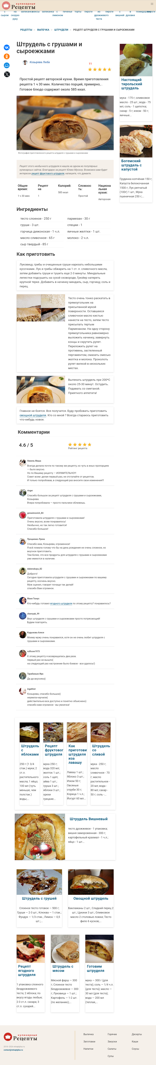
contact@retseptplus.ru (13, 1050)
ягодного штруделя (61, 603)
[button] (152, 4)
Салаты (112, 1048)
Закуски (112, 1041)
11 (90, 63)
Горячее (112, 1034)
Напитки (88, 1048)
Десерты (137, 1034)
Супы (111, 1055)
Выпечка (88, 1034)
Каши (135, 1041)
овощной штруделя (33, 415)
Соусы (135, 1048)
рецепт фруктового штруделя (48, 173)
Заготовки (89, 1041)
